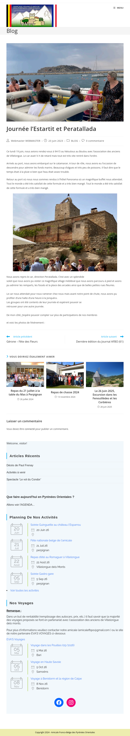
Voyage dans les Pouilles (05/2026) (52, 645)
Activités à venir (15, 472)
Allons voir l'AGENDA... (20, 504)
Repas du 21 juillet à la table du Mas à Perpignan (25, 392)
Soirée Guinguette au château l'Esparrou (55, 524)
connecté (30, 429)
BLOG (74, 140)
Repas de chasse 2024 (65, 392)
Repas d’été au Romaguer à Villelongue (55, 557)
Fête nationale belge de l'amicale (51, 540)
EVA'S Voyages (15, 639)
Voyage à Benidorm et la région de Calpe (56, 678)
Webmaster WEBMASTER (25, 140)
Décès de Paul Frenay (19, 465)
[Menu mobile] (118, 8)
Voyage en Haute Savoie (45, 662)
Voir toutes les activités (24, 590)
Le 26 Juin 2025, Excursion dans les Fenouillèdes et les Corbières (105, 396)
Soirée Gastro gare (42, 573)
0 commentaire (95, 140)
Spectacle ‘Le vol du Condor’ (23, 479)
